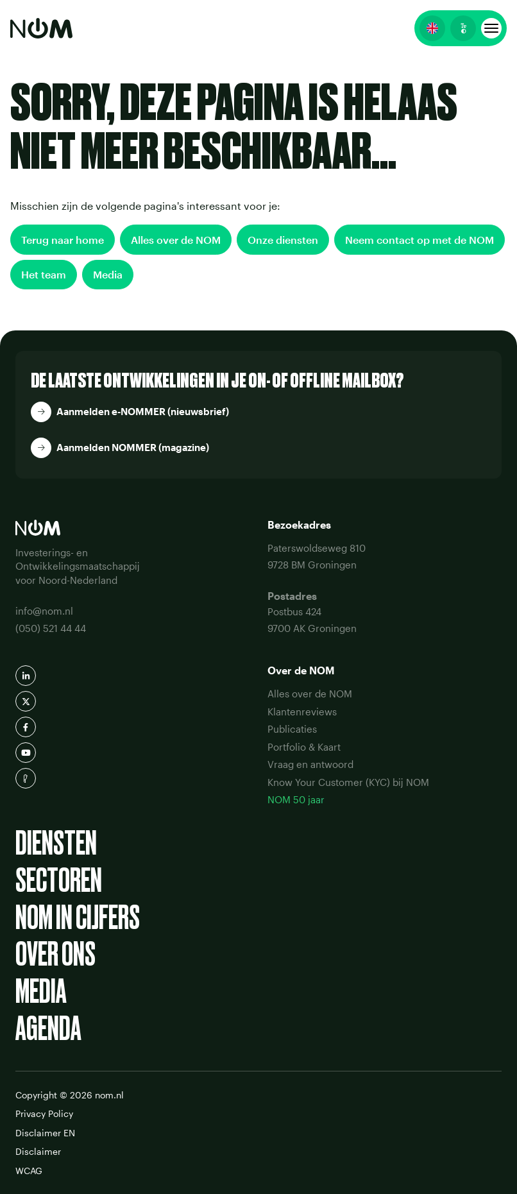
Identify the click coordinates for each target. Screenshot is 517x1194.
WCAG (28, 1170)
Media (108, 274)
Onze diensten (283, 240)
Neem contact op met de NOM (419, 240)
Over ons (55, 954)
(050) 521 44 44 (50, 628)
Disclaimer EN (45, 1132)
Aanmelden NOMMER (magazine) (132, 447)
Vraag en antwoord (310, 764)
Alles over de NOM (176, 240)
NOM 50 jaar (296, 799)
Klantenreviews (302, 711)
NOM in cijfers (77, 917)
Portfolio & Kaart (304, 747)
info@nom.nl (44, 611)
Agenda (48, 1028)
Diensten (56, 843)
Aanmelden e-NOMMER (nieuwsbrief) (142, 411)
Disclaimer (38, 1151)
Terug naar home (62, 240)
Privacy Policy (44, 1113)
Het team (43, 274)
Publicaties (292, 729)
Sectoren (58, 880)
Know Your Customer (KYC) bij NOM (348, 782)
